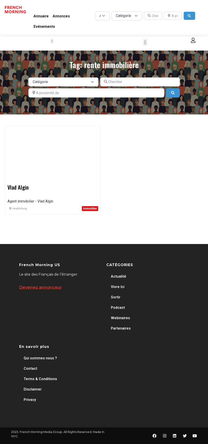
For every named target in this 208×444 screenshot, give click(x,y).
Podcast (118, 307)
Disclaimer (33, 389)
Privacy (30, 400)
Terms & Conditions (40, 379)
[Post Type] (102, 15)
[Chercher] (153, 16)
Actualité (118, 276)
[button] (51, 41)
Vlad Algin (18, 187)
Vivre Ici (117, 287)
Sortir (115, 297)
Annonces (61, 16)
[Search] (189, 16)
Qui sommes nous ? (40, 358)
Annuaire (41, 16)
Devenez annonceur (40, 287)
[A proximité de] (173, 16)
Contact (30, 368)
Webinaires (120, 318)
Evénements (44, 26)
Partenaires (121, 328)
